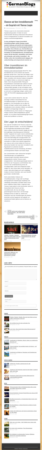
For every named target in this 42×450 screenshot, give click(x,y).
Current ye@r (8, 299)
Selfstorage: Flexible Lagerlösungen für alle (20, 363)
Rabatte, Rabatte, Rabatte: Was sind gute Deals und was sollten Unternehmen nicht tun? (12, 237)
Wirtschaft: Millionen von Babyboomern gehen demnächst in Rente (11, 254)
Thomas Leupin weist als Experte (13, 70)
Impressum (20, 448)
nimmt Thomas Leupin (22, 43)
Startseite (16, 448)
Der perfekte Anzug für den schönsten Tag (20, 323)
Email (6, 286)
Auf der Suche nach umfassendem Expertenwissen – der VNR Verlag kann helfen (18, 212)
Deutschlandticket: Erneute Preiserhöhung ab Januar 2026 (28, 236)
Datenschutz (25, 448)
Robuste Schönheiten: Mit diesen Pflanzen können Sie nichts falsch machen (24, 216)
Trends (25, 130)
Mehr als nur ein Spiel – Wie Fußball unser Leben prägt (23, 422)
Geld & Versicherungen (10, 28)
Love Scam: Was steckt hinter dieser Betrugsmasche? (22, 329)
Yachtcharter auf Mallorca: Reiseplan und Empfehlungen (23, 352)
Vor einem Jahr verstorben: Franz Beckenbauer (21, 428)
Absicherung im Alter (22, 93)
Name (6, 281)
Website (6, 291)
